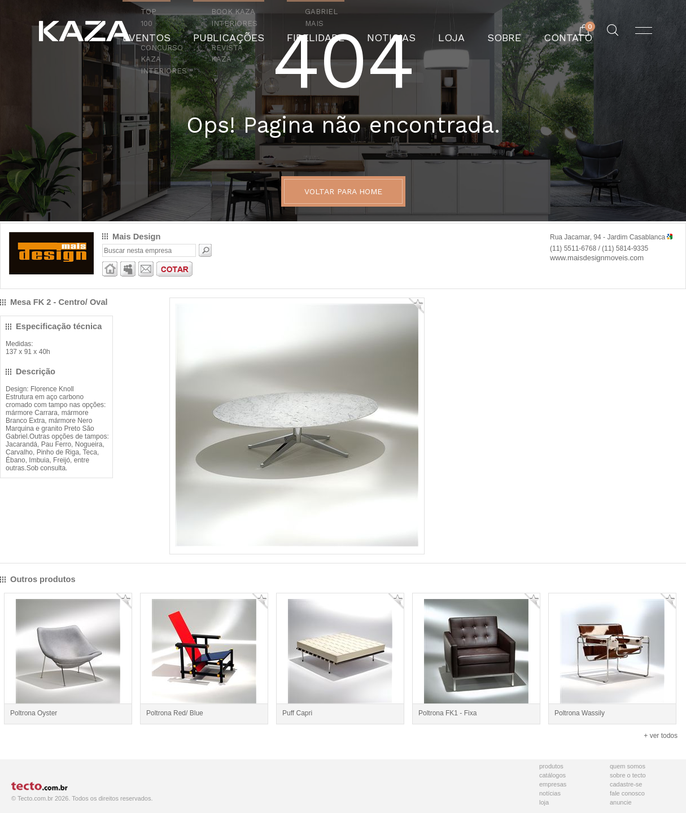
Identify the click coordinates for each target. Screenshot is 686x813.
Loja (544, 802)
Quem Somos (627, 766)
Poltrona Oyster (33, 713)
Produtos (551, 766)
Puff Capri (297, 713)
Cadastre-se (626, 784)
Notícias (550, 793)
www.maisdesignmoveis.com (597, 257)
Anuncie (621, 802)
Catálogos (552, 775)
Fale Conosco (627, 793)
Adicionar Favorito (416, 305)
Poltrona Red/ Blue (174, 713)
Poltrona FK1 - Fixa (447, 713)
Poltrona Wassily (579, 713)
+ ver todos (661, 736)
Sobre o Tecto (628, 775)
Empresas (552, 784)
